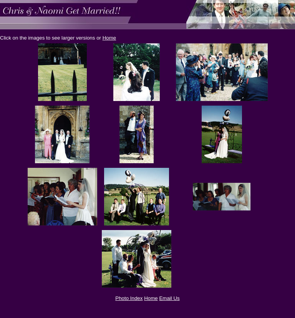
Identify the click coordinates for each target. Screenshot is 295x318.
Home (109, 38)
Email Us (169, 298)
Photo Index (129, 298)
